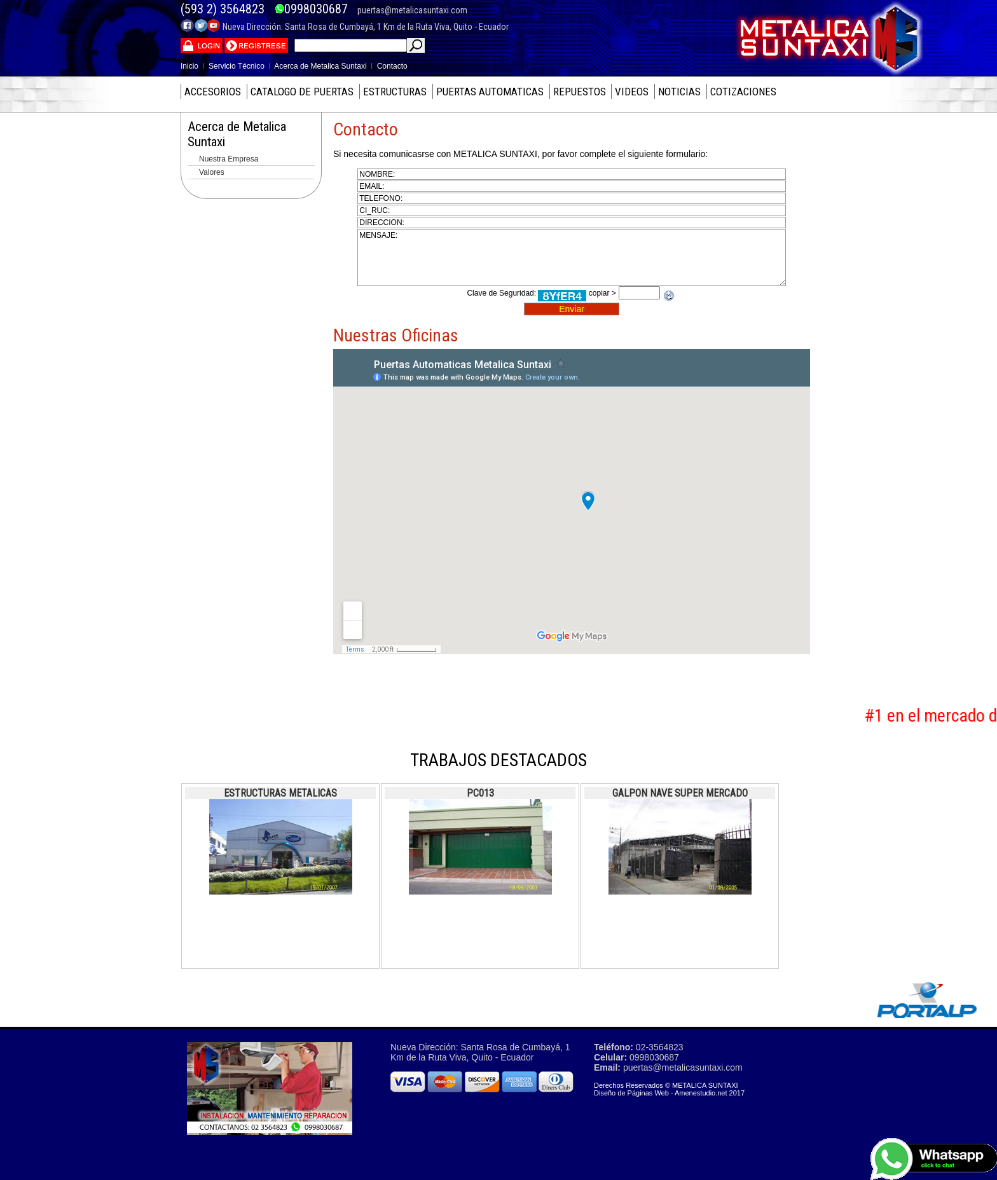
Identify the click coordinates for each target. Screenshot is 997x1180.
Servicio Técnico (237, 66)
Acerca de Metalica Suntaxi (320, 66)
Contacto (392, 66)
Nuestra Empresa (228, 158)
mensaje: (571, 257)
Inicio (189, 66)
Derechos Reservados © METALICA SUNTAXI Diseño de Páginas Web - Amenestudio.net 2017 (669, 1089)
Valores (211, 172)
